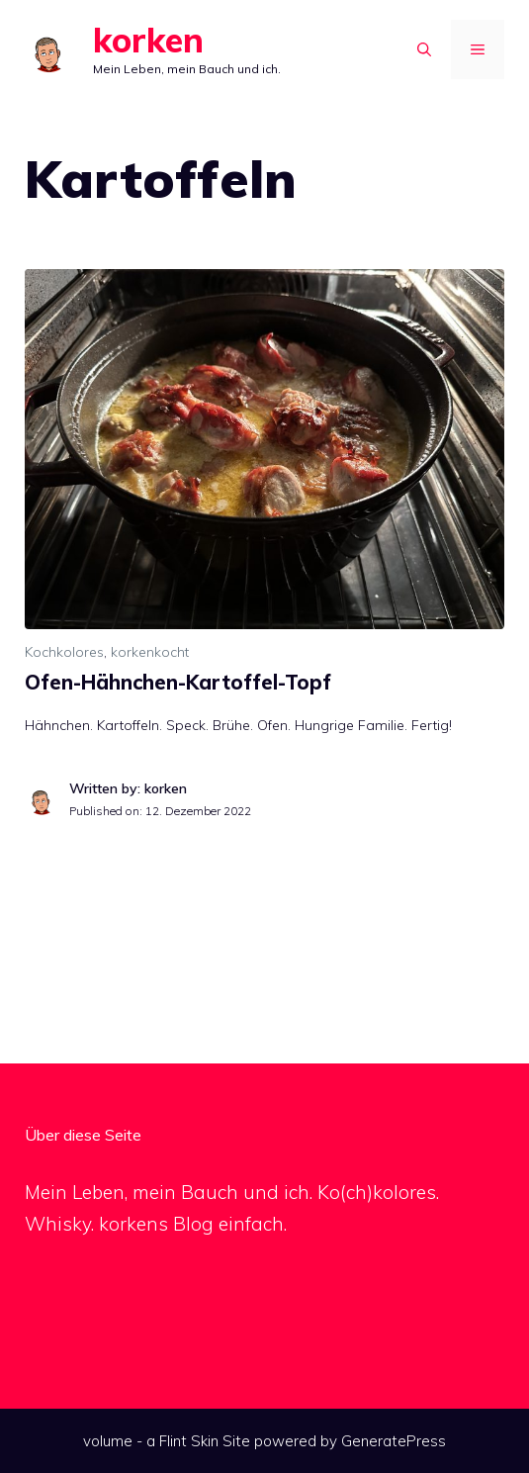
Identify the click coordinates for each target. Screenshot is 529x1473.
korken (148, 40)
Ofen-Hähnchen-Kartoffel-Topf (178, 682)
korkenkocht (150, 652)
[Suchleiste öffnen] (424, 49)
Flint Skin (189, 1440)
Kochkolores (64, 652)
